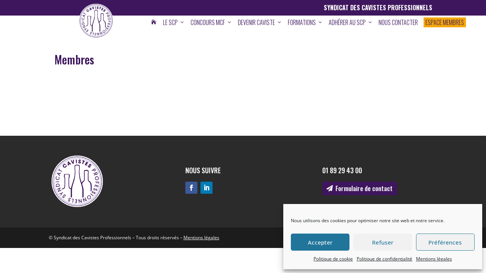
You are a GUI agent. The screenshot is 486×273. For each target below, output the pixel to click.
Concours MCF (211, 22)
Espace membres (444, 22)
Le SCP (174, 22)
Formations (305, 22)
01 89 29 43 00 (342, 170)
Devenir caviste (260, 22)
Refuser (382, 242)
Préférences (445, 242)
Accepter (320, 242)
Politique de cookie (333, 259)
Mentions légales (434, 259)
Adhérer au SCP (351, 22)
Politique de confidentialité (384, 259)
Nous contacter (398, 22)
